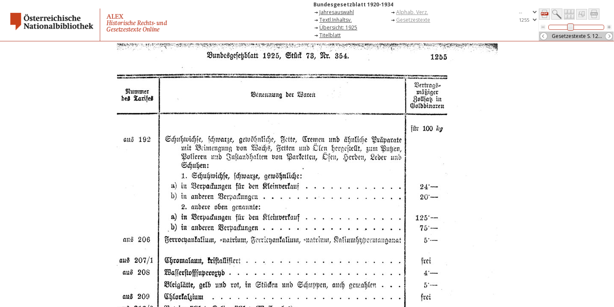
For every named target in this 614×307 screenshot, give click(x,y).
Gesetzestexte (413, 19)
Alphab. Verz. (412, 12)
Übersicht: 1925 (338, 27)
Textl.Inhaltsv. (335, 19)
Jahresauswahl (336, 12)
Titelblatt (330, 35)
